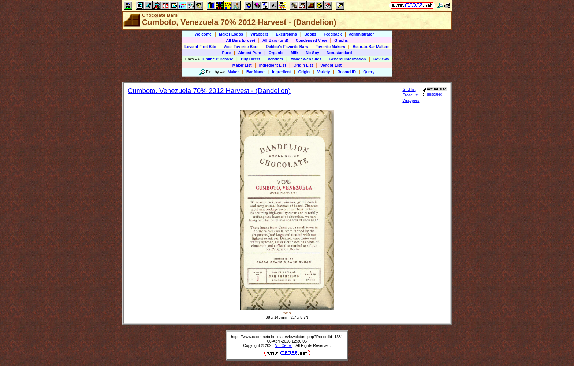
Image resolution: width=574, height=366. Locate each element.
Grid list (408, 89)
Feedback (333, 34)
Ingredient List (272, 65)
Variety (323, 72)
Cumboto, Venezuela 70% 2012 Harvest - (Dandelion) (209, 91)
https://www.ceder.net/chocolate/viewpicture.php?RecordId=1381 (287, 336)
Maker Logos (231, 34)
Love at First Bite (200, 46)
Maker (233, 72)
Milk (294, 53)
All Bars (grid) (275, 40)
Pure (226, 53)
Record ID (347, 72)
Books (310, 34)
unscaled (432, 94)
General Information (347, 59)
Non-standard (339, 53)
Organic (276, 53)
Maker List (242, 65)
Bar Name (255, 72)
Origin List (303, 65)
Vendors (275, 59)
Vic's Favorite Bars (241, 46)
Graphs (341, 40)
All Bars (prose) (240, 40)
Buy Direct (250, 59)
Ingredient (281, 72)
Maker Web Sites (306, 59)
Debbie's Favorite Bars (287, 46)
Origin (304, 72)
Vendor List (331, 65)
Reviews (381, 59)
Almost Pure (249, 53)
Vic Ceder (283, 345)
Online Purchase (217, 59)
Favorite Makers (330, 46)
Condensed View (311, 40)
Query (368, 72)
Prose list (410, 95)
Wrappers (259, 34)
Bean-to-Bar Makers (371, 46)
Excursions (286, 34)
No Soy (312, 53)
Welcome (203, 34)
